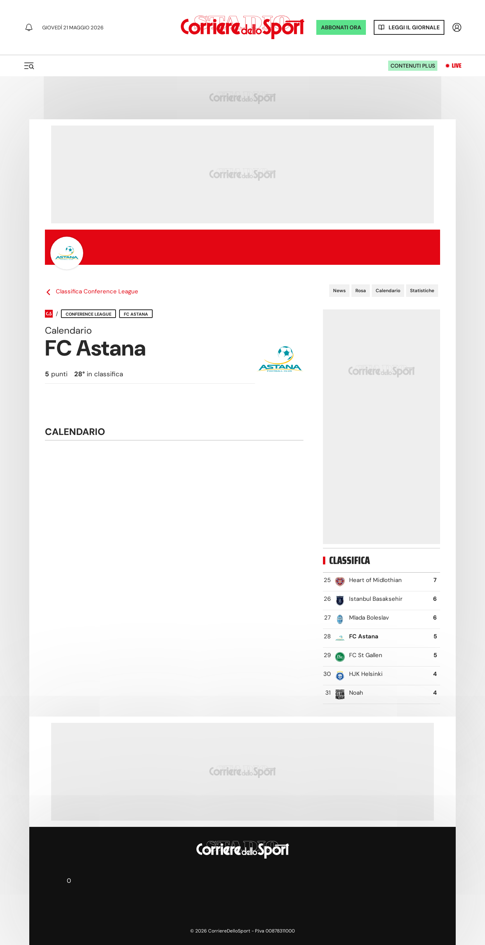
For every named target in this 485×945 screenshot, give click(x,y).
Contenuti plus (412, 65)
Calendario (388, 290)
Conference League (88, 314)
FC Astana (136, 314)
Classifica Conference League (91, 291)
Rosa (360, 290)
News (339, 290)
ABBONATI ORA (341, 27)
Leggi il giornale (414, 27)
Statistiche (422, 290)
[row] (381, 582)
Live (457, 66)
